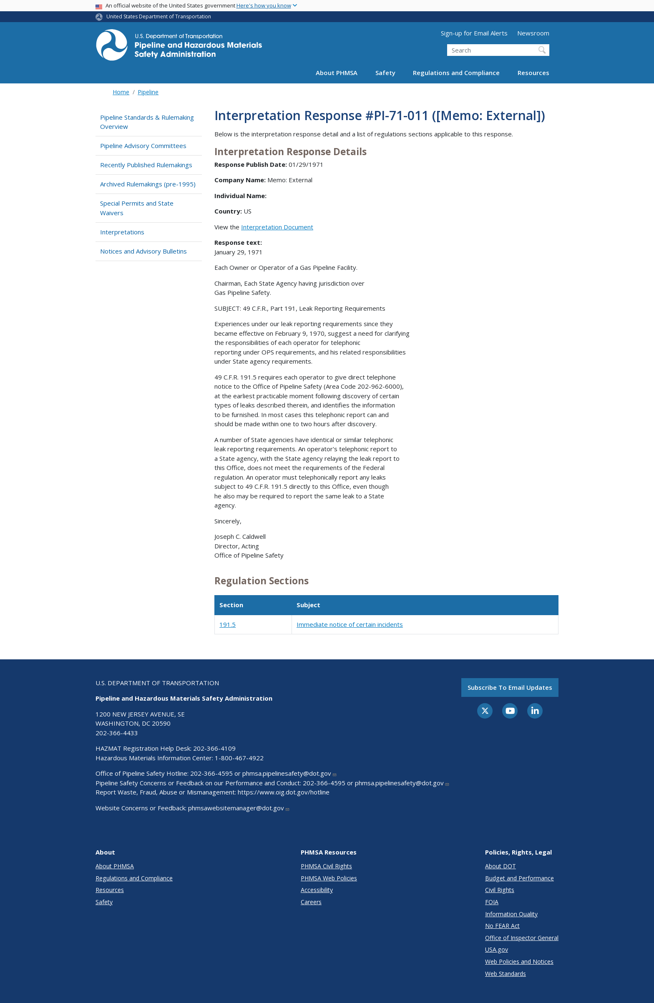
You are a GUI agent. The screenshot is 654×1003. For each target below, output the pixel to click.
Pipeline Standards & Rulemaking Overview (147, 122)
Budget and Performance (519, 878)
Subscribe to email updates (510, 687)
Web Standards (505, 974)
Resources (533, 72)
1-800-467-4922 (239, 758)
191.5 (227, 624)
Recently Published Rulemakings (146, 165)
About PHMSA (336, 72)
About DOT (500, 866)
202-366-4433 (117, 733)
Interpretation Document (277, 227)
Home (121, 92)
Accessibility (317, 890)
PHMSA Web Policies (329, 878)
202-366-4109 (214, 748)
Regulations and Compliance (456, 72)
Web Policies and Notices (519, 961)
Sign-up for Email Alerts (474, 33)
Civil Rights (499, 890)
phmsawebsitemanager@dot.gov (239, 808)
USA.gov (496, 949)
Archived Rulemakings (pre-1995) (148, 184)
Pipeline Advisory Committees (143, 145)
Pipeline (148, 92)
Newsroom (533, 33)
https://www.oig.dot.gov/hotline (284, 792)
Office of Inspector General (521, 938)
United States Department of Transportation (158, 16)
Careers (311, 902)
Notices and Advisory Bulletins (143, 251)
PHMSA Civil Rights (326, 866)
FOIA (491, 902)
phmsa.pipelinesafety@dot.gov (289, 773)
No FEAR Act (502, 926)
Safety (385, 72)
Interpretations (122, 232)
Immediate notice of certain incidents (350, 624)
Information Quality (511, 914)
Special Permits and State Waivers (137, 208)
